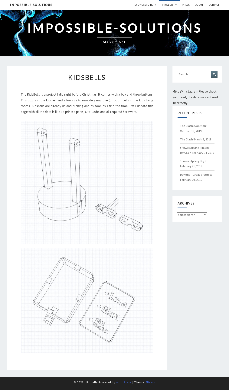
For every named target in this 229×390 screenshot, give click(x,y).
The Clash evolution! (193, 126)
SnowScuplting (144, 4)
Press (186, 4)
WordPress (124, 382)
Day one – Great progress (196, 174)
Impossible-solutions (31, 4)
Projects (168, 4)
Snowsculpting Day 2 (193, 161)
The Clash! (187, 139)
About (199, 4)
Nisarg (150, 382)
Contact (214, 4)
